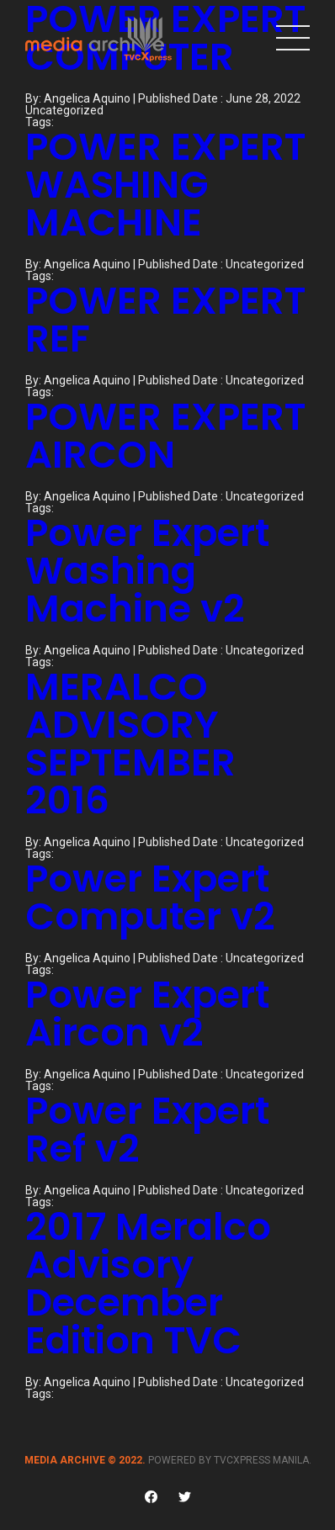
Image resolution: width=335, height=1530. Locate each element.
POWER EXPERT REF (165, 319)
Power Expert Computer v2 (150, 897)
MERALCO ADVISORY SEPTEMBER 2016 (130, 743)
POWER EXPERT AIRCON (165, 435)
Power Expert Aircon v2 (147, 1013)
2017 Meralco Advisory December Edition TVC (148, 1283)
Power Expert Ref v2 (147, 1129)
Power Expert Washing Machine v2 (147, 570)
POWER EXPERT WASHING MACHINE (165, 184)
